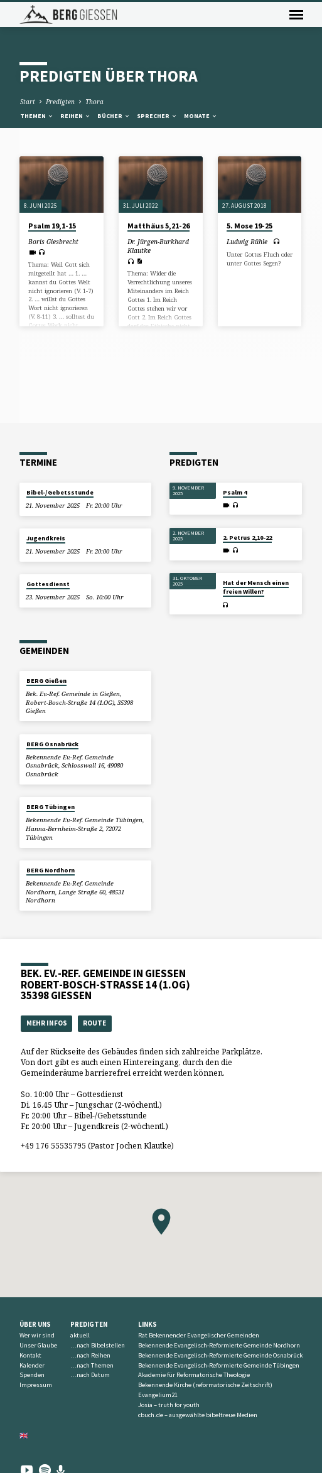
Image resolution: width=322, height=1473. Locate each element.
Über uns (35, 1324)
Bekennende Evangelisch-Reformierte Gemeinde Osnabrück (220, 1355)
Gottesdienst (48, 584)
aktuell (80, 1335)
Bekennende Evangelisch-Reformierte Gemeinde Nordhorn (219, 1345)
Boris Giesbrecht (53, 241)
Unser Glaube (38, 1345)
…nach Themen (92, 1365)
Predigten (60, 101)
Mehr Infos (46, 1023)
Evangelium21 (158, 1395)
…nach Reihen (90, 1355)
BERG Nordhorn (50, 870)
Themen (37, 116)
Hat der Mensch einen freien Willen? (256, 587)
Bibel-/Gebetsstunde (60, 492)
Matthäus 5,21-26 (158, 225)
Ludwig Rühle (247, 241)
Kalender (32, 1365)
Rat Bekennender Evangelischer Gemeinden (198, 1335)
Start (27, 101)
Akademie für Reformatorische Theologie (194, 1375)
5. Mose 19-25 (249, 225)
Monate (201, 116)
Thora (94, 101)
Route (94, 1023)
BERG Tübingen (50, 807)
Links (147, 1324)
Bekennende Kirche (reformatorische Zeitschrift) (205, 1385)
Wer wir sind (37, 1335)
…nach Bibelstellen (97, 1345)
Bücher (114, 116)
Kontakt (30, 1355)
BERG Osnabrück (52, 744)
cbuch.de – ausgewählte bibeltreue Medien (197, 1415)
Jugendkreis (45, 538)
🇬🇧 (23, 1435)
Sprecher (157, 116)
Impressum (35, 1385)
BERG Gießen (46, 681)
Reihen (75, 116)
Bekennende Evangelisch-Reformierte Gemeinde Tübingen (218, 1365)
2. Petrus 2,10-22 (247, 537)
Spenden (32, 1375)
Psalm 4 (235, 492)
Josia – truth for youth (169, 1405)
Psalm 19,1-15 (52, 225)
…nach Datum (90, 1375)
